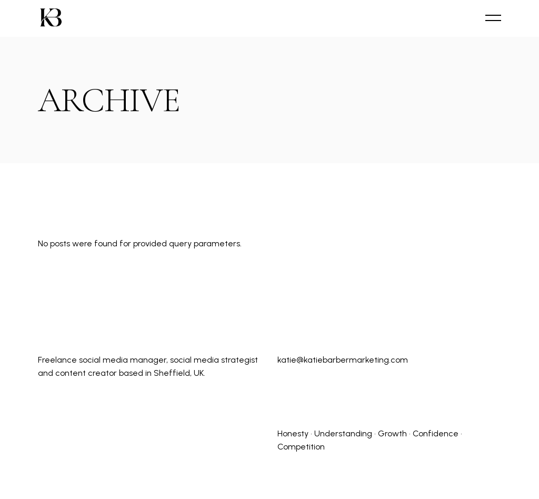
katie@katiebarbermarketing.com (342, 360)
